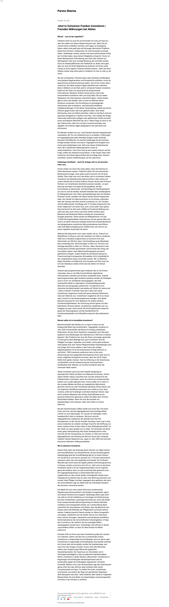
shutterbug (88, 597)
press (70, 597)
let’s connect (78, 597)
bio (59, 597)
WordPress (70, 603)
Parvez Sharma (67, 10)
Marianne (81, 603)
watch (64, 597)
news (96, 597)
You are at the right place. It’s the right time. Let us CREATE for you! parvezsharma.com (81, 594)
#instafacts (104, 597)
